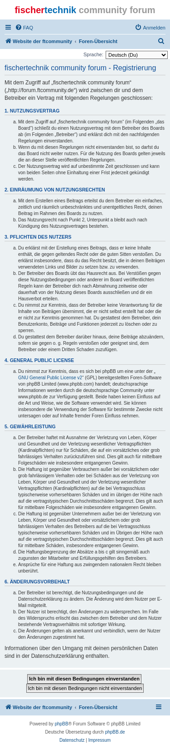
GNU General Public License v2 (50, 377)
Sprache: (93, 54)
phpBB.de (115, 731)
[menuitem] (24, 27)
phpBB (61, 723)
